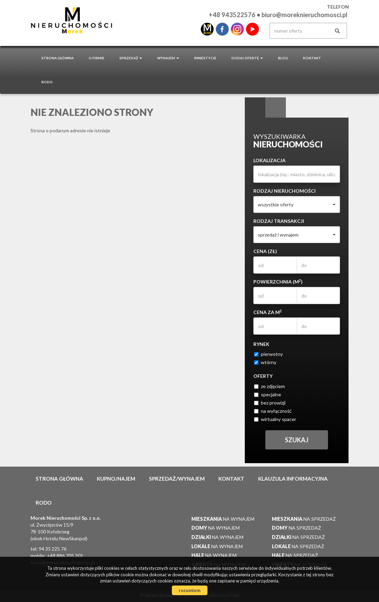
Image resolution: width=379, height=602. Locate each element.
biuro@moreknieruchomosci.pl (305, 15)
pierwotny (268, 354)
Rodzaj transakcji (278, 221)
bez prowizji (270, 403)
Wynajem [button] (168, 58)
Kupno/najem (116, 478)
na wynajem (222, 519)
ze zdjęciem (269, 386)
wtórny (265, 362)
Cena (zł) (265, 251)
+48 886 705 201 (65, 555)
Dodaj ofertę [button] (247, 58)
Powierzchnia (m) (278, 281)
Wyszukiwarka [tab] (255, 107)
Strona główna (57, 58)
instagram (237, 29)
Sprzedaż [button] (130, 58)
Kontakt (312, 58)
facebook (222, 29)
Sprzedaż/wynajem (177, 478)
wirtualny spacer (275, 419)
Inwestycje (205, 58)
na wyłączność (273, 411)
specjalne (267, 394)
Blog (283, 58)
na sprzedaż (304, 519)
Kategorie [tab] (275, 107)
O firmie (96, 58)
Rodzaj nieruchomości (284, 191)
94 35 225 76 (52, 549)
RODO (47, 82)
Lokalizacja (269, 160)
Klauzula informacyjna (293, 478)
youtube (252, 29)
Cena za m (267, 312)
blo (207, 29)
